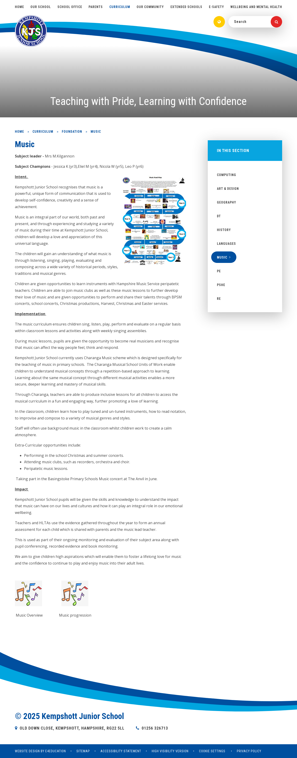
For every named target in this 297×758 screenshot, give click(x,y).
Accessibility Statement (120, 751)
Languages (226, 243)
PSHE (221, 285)
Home (19, 131)
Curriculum (42, 131)
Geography (226, 202)
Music (96, 131)
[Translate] (219, 22)
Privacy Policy (249, 751)
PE (219, 271)
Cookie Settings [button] (212, 751)
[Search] (276, 22)
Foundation (72, 131)
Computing (226, 175)
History (224, 230)
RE (219, 298)
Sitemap (83, 751)
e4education (55, 751)
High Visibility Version (170, 751)
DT (219, 216)
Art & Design (228, 188)
